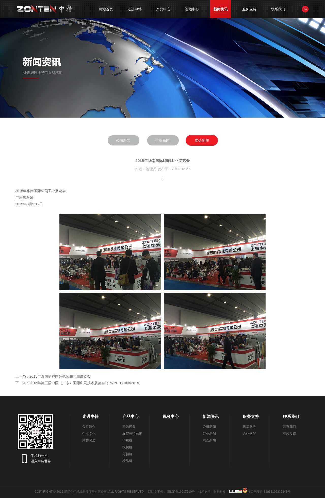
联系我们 (278, 9)
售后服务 (249, 427)
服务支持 (249, 9)
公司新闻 (123, 140)
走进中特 (134, 9)
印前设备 (129, 427)
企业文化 (88, 433)
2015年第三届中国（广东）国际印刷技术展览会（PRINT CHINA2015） (85, 383)
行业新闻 (162, 140)
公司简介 (88, 427)
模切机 (127, 447)
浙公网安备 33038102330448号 (266, 490)
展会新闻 (202, 140)
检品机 (127, 461)
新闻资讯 (221, 9)
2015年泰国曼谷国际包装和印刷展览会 (60, 376)
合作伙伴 (249, 433)
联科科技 (220, 491)
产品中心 (163, 9)
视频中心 (192, 9)
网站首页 (106, 9)
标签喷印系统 (132, 433)
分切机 (127, 454)
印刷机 (127, 440)
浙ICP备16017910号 (181, 491)
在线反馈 (289, 433)
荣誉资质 (88, 440)
